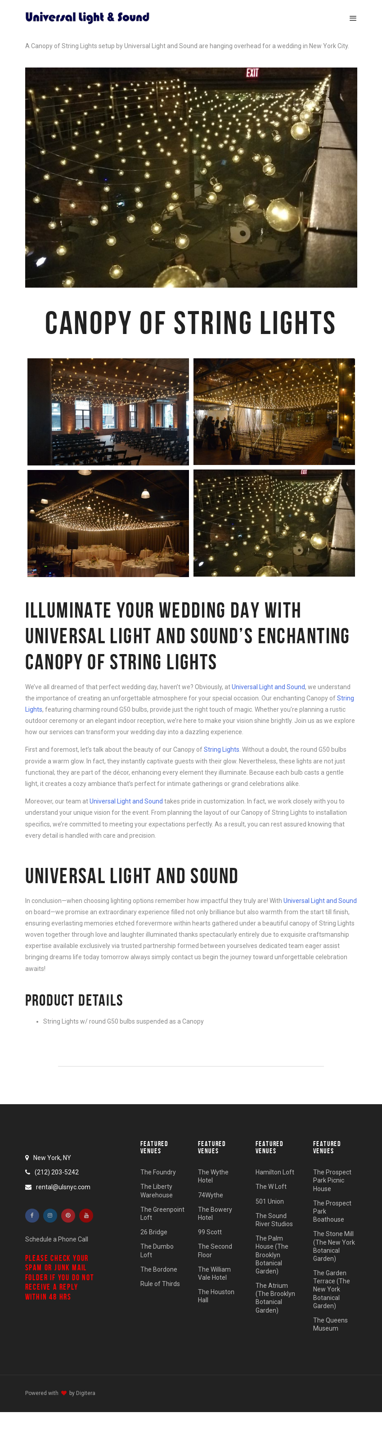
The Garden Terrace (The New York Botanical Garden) (331, 1289)
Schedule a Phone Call (56, 1239)
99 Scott (210, 1232)
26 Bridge (153, 1232)
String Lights (221, 749)
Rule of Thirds (160, 1283)
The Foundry (158, 1172)
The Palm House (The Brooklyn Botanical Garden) (272, 1255)
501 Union (270, 1201)
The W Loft (271, 1186)
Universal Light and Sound (268, 687)
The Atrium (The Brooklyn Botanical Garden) (275, 1298)
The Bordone (158, 1269)
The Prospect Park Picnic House (332, 1180)
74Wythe (210, 1195)
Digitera (85, 1393)
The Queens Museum (330, 1324)
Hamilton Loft (275, 1172)
